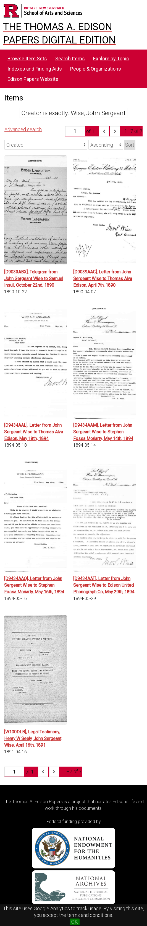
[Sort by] (45, 145)
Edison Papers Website (32, 79)
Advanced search (23, 129)
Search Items (70, 58)
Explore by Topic (111, 58)
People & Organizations (95, 69)
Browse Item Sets (27, 58)
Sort (129, 145)
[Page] (75, 131)
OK (74, 922)
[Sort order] (105, 145)
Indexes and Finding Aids (34, 69)
